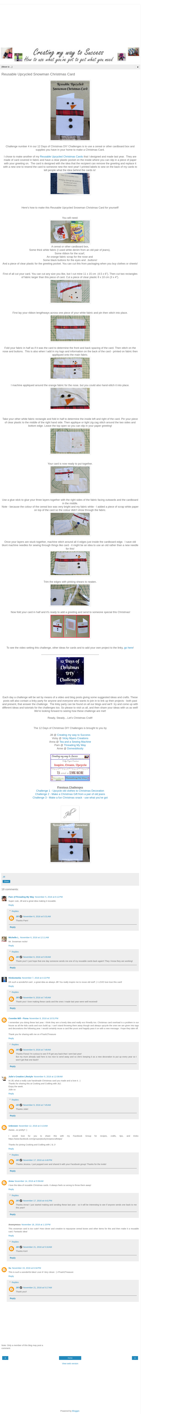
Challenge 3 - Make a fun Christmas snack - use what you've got (70, 797)
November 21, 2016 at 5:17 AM (37, 1287)
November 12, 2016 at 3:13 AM (33, 1126)
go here (128, 647)
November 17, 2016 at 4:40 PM (37, 1160)
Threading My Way (75, 745)
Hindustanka (14, 978)
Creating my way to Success (73, 734)
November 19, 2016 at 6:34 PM (26, 1268)
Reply (11, 905)
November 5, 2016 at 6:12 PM (49, 897)
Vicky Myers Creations (75, 738)
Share (6, 881)
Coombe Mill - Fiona (18, 1018)
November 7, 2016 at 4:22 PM (36, 978)
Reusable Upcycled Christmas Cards (62, 156)
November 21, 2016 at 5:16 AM (37, 1247)
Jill (17, 916)
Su (9, 1268)
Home (70, 1358)
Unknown (13, 1126)
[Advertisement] (70, 24)
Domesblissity (75, 748)
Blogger (75, 1411)
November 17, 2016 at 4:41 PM (37, 1201)
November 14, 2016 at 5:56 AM (29, 1181)
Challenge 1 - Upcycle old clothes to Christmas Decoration (70, 790)
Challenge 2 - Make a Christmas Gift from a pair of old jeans (70, 794)
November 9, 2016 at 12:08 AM (48, 1076)
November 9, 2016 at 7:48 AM (37, 1050)
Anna (11, 1181)
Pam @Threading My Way (21, 897)
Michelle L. (13, 937)
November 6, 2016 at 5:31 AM (37, 916)
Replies (15, 911)
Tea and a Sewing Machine (75, 741)
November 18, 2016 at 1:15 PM (35, 1224)
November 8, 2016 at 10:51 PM (43, 1018)
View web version (70, 1363)
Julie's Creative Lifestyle (20, 1076)
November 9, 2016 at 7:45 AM (37, 997)
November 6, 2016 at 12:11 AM (34, 937)
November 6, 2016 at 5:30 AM (37, 957)
